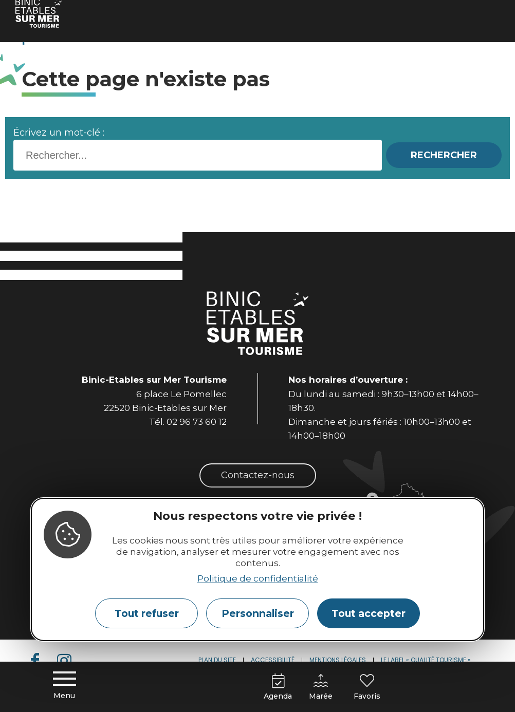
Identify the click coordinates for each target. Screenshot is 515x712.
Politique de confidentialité (257, 578)
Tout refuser (147, 613)
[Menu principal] (64, 686)
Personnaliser (258, 613)
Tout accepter (369, 613)
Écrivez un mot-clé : (58, 132)
